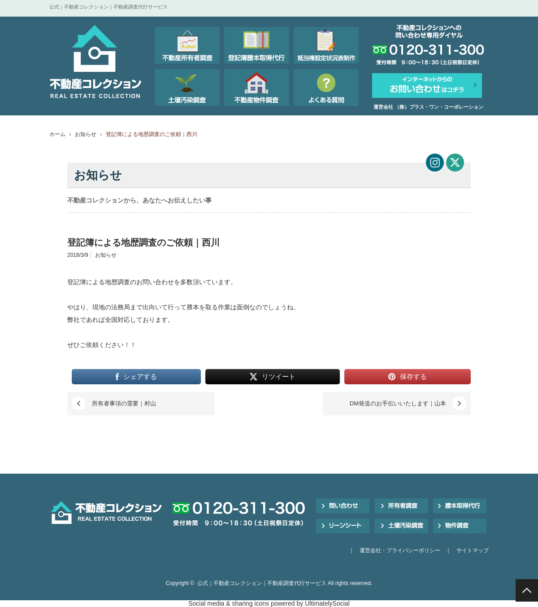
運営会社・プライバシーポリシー (400, 550)
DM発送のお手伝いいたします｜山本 (398, 403)
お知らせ (85, 134)
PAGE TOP (527, 590)
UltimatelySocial (327, 603)
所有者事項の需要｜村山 (124, 403)
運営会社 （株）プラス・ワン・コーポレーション (428, 107)
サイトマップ (472, 550)
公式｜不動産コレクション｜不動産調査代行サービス (261, 583)
